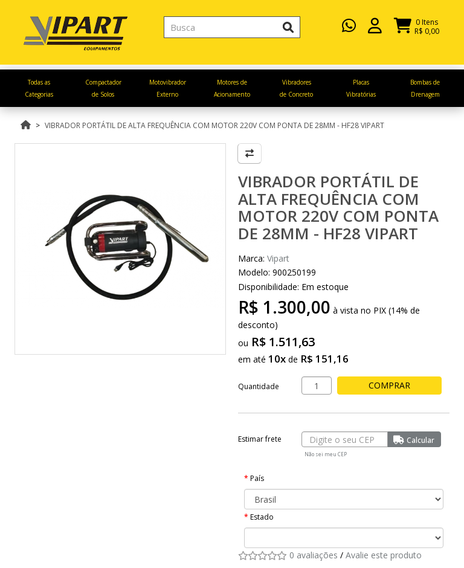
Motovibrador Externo (167, 88)
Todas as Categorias (39, 88)
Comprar (392, 385)
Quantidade (258, 386)
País (257, 478)
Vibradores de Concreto (296, 88)
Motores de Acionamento (232, 88)
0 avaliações (313, 555)
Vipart (278, 258)
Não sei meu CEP (325, 454)
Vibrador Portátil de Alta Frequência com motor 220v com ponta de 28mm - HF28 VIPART (214, 125)
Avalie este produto (384, 555)
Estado (262, 517)
